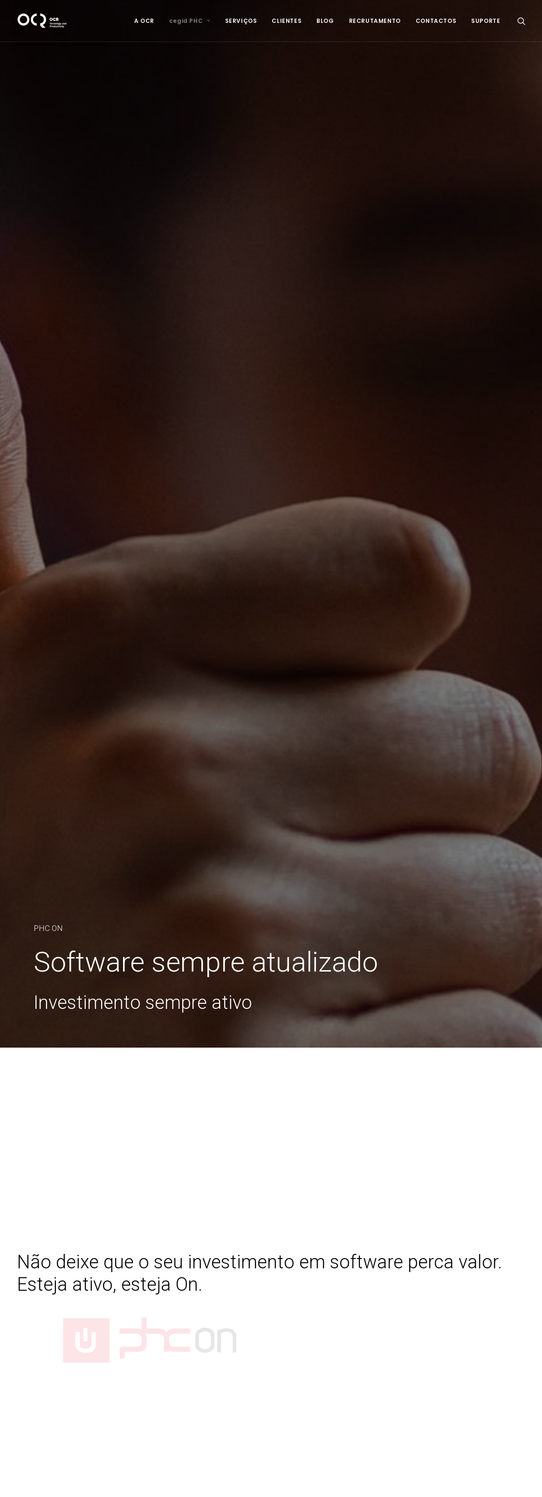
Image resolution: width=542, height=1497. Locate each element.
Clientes (29, 1289)
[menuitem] (144, 21)
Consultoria (215, 1277)
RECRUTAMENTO (375, 21)
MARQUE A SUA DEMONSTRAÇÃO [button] (271, 1144)
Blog (24, 1301)
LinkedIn (391, 1359)
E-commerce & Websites (237, 1363)
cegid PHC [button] (189, 21)
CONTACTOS (436, 21)
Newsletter (34, 1314)
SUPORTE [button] (485, 21)
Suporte (29, 1334)
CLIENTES (287, 21)
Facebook (394, 1347)
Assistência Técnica (229, 1314)
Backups (211, 1338)
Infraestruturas (220, 1289)
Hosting (210, 1326)
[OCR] (42, 21)
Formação (214, 1301)
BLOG (325, 21)
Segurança (215, 1350)
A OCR (144, 21)
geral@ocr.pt (398, 1326)
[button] (521, 21)
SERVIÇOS (241, 21)
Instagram (394, 1371)
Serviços (31, 1277)
